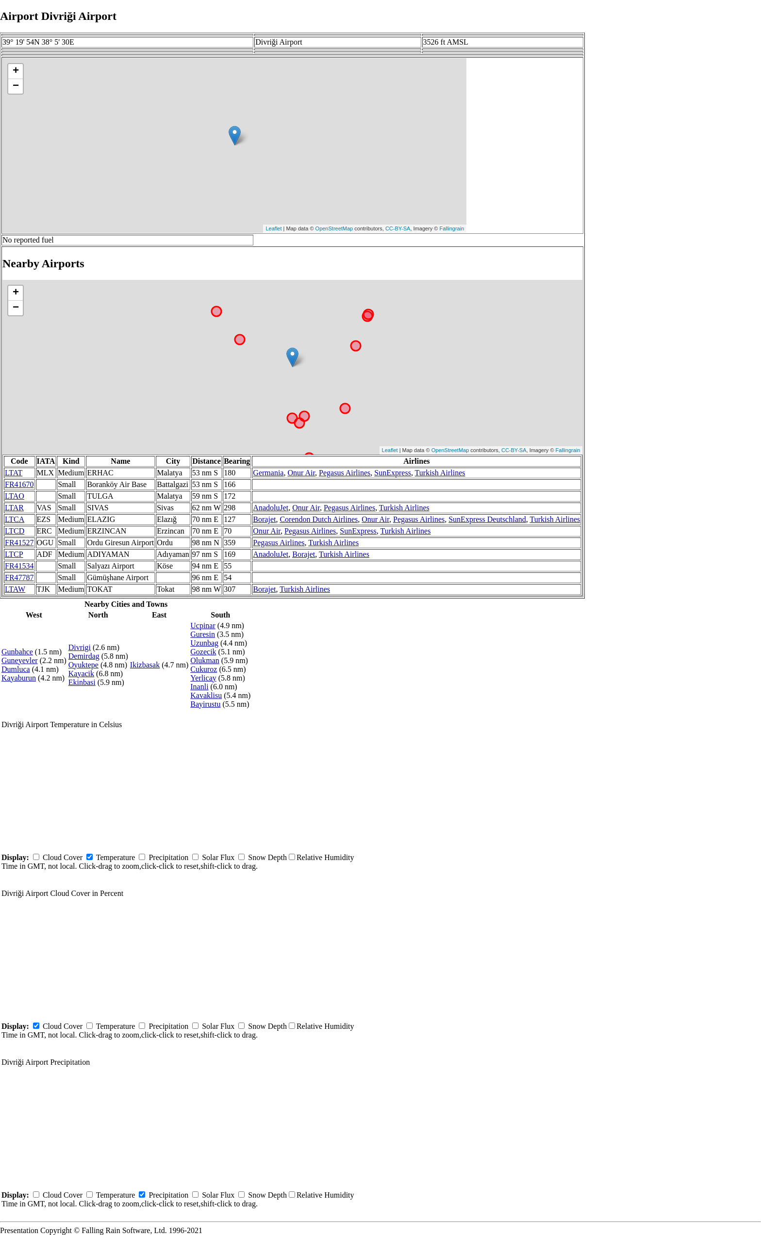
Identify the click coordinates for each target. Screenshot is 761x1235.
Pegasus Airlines (344, 473)
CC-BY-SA (398, 228)
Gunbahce (17, 652)
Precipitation (168, 857)
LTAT (13, 473)
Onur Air (301, 473)
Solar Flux (218, 857)
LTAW (15, 589)
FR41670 (19, 484)
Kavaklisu (206, 695)
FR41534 (19, 566)
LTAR (14, 508)
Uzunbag (204, 643)
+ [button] (16, 71)
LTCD (14, 531)
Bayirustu (205, 704)
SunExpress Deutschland (487, 519)
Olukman (204, 660)
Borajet (264, 519)
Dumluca (15, 669)
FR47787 (19, 577)
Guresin (202, 634)
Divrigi (79, 647)
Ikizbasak (145, 665)
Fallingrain (452, 228)
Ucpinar (202, 625)
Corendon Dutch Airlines (319, 519)
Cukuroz (203, 669)
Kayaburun (18, 678)
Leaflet (273, 228)
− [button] (16, 86)
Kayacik (81, 673)
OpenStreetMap (334, 228)
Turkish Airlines (440, 473)
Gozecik (203, 652)
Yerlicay (203, 678)
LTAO (14, 496)
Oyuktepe (83, 665)
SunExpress (392, 473)
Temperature (115, 857)
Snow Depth (267, 857)
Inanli (199, 686)
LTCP (14, 554)
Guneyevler (19, 660)
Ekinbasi (82, 682)
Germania (268, 473)
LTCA (14, 519)
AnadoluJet (270, 508)
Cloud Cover (63, 857)
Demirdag (83, 656)
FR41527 (19, 542)
